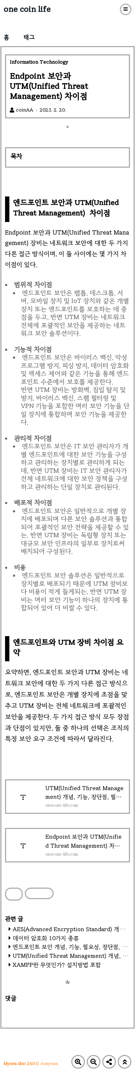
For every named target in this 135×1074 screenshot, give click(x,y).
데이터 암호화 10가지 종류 (46, 938)
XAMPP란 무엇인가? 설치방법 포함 (57, 964)
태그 (29, 37)
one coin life (27, 9)
